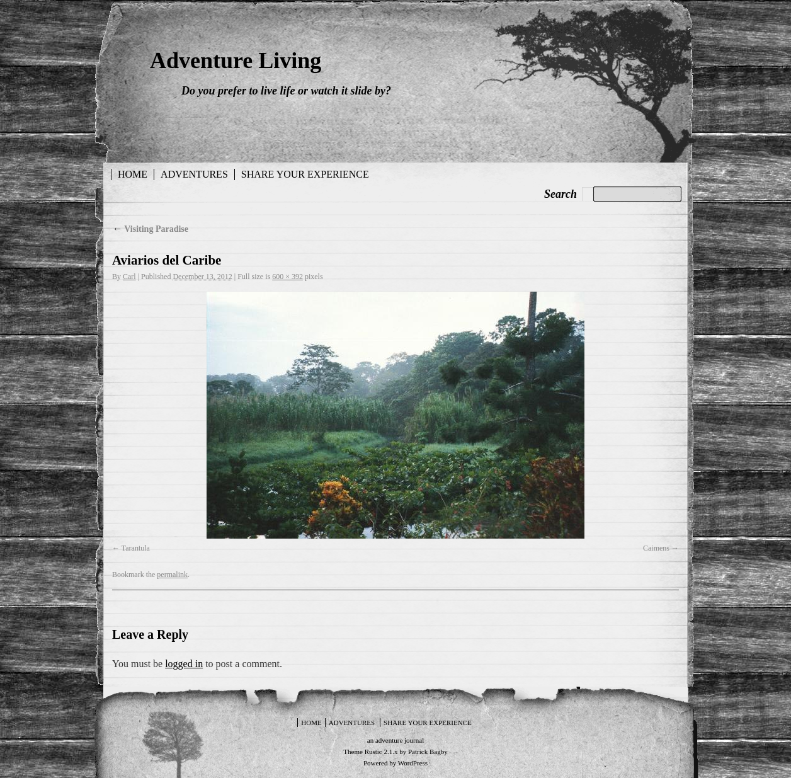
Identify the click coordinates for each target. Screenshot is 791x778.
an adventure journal (395, 740)
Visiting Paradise (150, 229)
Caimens (656, 548)
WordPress (413, 763)
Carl (129, 276)
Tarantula (136, 548)
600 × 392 (287, 276)
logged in (184, 663)
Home (132, 174)
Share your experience (305, 174)
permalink (172, 574)
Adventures (194, 174)
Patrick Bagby (428, 751)
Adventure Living (235, 60)
